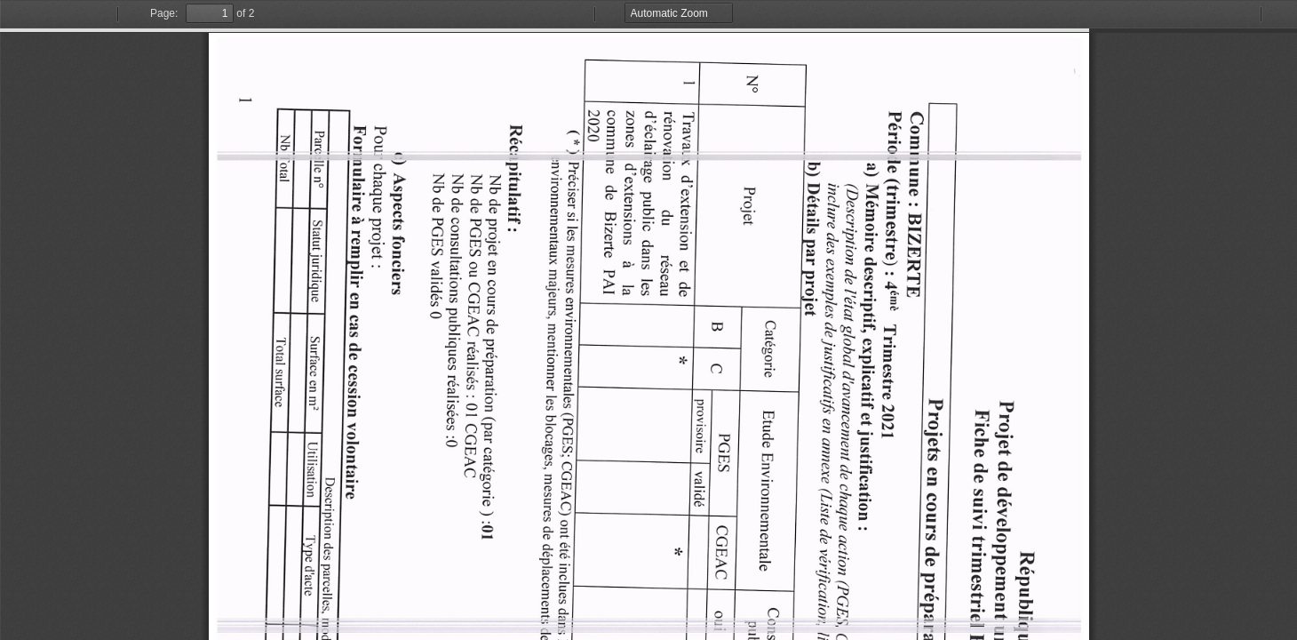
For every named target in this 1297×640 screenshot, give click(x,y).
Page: (164, 13)
